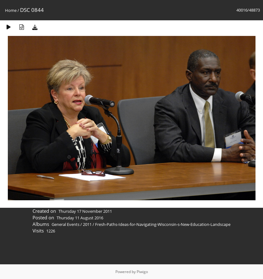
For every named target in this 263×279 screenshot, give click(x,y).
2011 (87, 224)
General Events (65, 224)
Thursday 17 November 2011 (85, 211)
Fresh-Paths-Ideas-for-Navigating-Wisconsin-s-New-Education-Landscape (162, 224)
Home (11, 10)
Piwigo (142, 271)
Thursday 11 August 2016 (80, 218)
